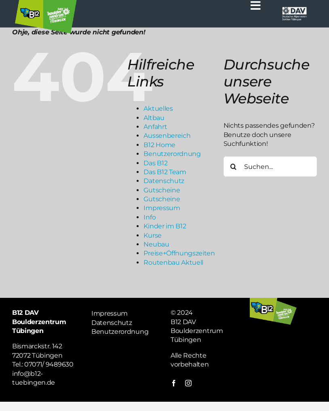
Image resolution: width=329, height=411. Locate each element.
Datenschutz (163, 181)
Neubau (156, 244)
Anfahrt (155, 127)
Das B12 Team (164, 172)
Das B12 (155, 163)
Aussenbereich (166, 135)
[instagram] (188, 383)
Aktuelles (158, 108)
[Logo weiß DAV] (294, 9)
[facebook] (174, 383)
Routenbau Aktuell (173, 262)
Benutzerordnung (171, 154)
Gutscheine (161, 190)
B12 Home (159, 145)
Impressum (161, 208)
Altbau (153, 118)
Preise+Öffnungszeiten (179, 253)
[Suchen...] (270, 166)
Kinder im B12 (164, 226)
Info (149, 217)
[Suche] (234, 166)
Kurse (152, 235)
